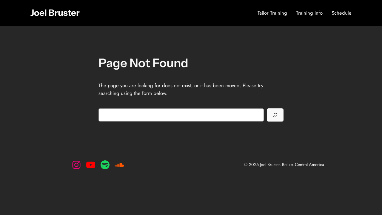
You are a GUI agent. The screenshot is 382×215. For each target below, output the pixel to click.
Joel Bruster (55, 12)
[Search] (275, 115)
